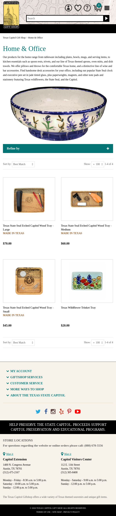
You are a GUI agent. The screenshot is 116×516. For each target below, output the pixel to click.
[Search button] (106, 18)
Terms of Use (43, 512)
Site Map (57, 512)
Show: (87, 164)
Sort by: (7, 164)
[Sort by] (23, 164)
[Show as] (97, 164)
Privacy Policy (71, 512)
